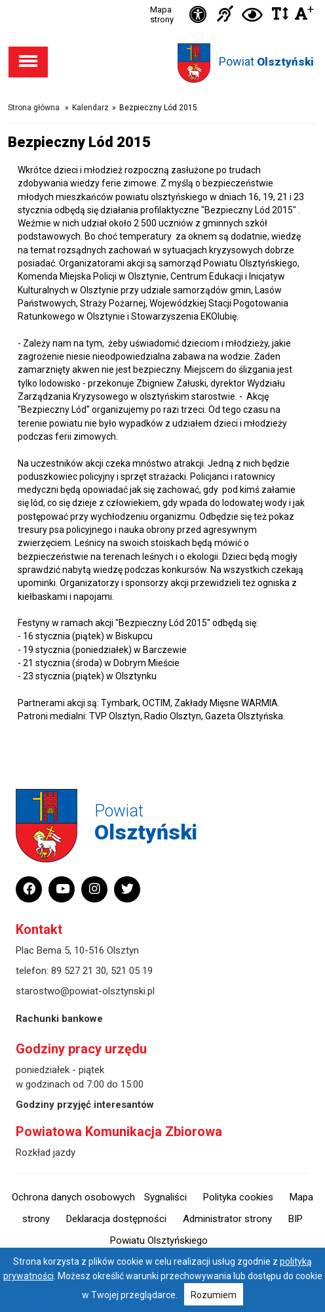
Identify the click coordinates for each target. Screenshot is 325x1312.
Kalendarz (90, 107)
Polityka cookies (238, 1197)
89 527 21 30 (78, 971)
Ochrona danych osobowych (73, 1197)
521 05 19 (132, 971)
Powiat (266, 61)
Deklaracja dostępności (116, 1219)
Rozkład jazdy (45, 1152)
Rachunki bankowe (59, 1019)
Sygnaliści (165, 1197)
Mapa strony (162, 14)
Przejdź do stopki (162, 0)
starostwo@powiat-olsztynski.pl (85, 991)
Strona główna (34, 107)
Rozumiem (214, 1295)
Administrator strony (227, 1219)
